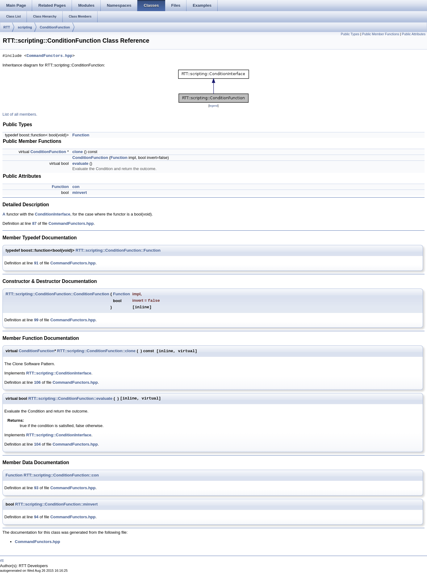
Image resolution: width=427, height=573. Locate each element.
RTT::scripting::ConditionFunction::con (61, 475)
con (75, 186)
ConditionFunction (55, 27)
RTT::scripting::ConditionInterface (58, 373)
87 (34, 223)
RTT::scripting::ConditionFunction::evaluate (70, 398)
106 (37, 382)
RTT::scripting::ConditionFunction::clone (96, 351)
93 (36, 487)
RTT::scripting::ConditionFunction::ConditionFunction (57, 294)
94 (36, 517)
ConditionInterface (52, 214)
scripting (25, 27)
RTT (6, 27)
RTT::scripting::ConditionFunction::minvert (56, 504)
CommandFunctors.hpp (49, 56)
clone (77, 151)
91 (36, 263)
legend (213, 105)
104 (37, 444)
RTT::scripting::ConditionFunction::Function (118, 250)
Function (80, 135)
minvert (79, 192)
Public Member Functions (380, 34)
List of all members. (19, 114)
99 (36, 320)
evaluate (80, 163)
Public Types (350, 34)
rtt (2, 560)
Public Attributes (413, 34)
